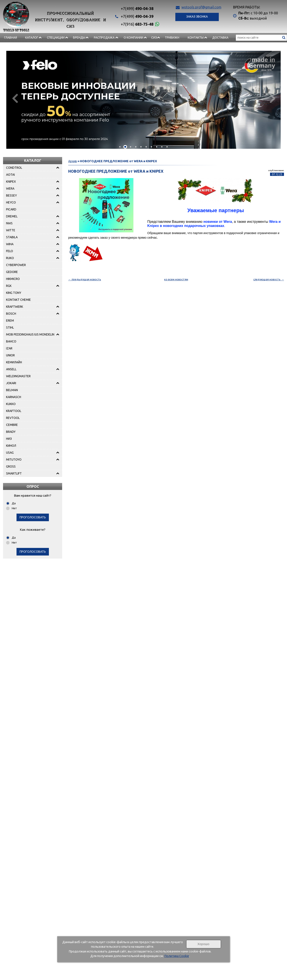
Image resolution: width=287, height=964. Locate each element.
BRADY (11, 431)
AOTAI (10, 174)
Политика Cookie (176, 956)
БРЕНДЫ (79, 37)
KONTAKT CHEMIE (18, 299)
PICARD (11, 209)
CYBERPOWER (16, 265)
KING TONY (13, 292)
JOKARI (11, 383)
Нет (14, 508)
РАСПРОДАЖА (104, 37)
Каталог (31, 37)
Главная (10, 37)
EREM (10, 320)
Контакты (196, 37)
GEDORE (12, 272)
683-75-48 (137, 24)
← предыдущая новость (84, 279)
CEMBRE (12, 425)
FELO (9, 251)
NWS (9, 223)
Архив (72, 161)
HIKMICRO (13, 279)
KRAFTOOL (13, 411)
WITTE (10, 230)
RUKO (10, 258)
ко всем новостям (176, 279)
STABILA (12, 237)
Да (14, 503)
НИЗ (9, 438)
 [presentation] (16, 98)
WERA (10, 188)
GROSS (11, 466)
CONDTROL (14, 167)
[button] (120, 147)
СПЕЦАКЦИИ (56, 37)
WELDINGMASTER (18, 376)
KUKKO (11, 404)
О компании (133, 37)
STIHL (10, 327)
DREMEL (12, 216)
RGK (9, 286)
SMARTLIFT (14, 473)
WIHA (9, 244)
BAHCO (11, 341)
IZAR (9, 348)
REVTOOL (13, 418)
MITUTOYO (14, 459)
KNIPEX (11, 181)
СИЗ (154, 37)
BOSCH (11, 313)
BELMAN (12, 390)
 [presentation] (270, 98)
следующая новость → (268, 279)
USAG (10, 452)
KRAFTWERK (14, 306)
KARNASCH (13, 397)
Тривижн (172, 37)
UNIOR (10, 355)
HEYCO (11, 202)
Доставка (220, 37)
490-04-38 (137, 8)
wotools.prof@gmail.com (201, 7)
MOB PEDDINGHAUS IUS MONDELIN (30, 334)
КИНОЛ (11, 445)
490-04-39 (137, 16)
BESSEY (11, 195)
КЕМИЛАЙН (14, 362)
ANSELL (11, 369)
